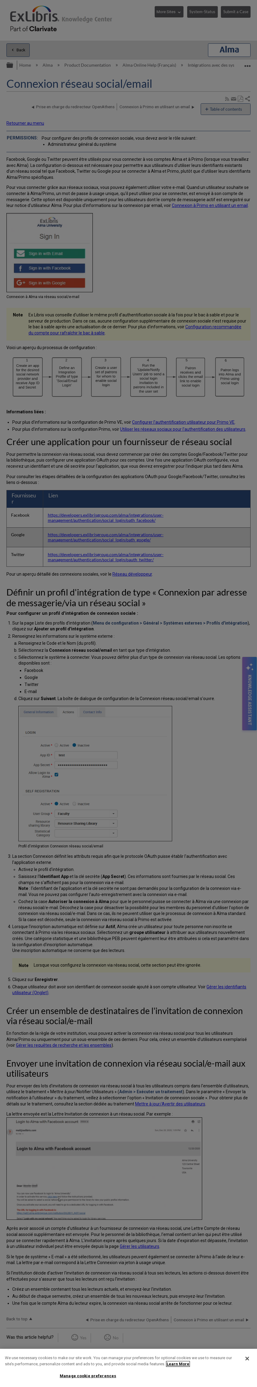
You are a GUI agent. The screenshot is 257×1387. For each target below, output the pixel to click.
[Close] (247, 1358)
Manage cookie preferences (88, 1376)
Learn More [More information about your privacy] (178, 1364)
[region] (128, 1368)
